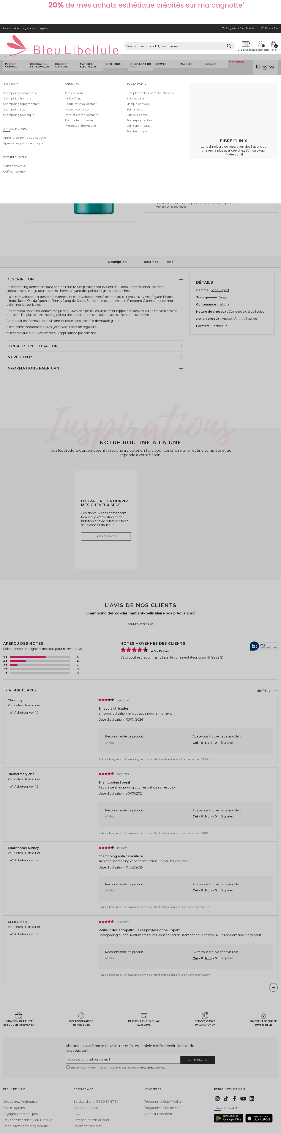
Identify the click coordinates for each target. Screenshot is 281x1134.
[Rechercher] (191, 28)
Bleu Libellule (26, 52)
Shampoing (95, 52)
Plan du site (155, 1113)
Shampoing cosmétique (117, 52)
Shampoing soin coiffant (71, 52)
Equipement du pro (139, 40)
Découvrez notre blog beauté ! (26, 1098)
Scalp (223, 272)
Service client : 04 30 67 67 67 (96, 1073)
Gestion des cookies (103, 1113)
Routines (151, 236)
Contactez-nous (86, 1079)
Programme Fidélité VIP (162, 1079)
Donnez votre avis (180, 67)
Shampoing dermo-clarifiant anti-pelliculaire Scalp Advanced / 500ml (167, 881)
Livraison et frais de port (91, 1092)
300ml (152, 107)
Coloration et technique (40, 40)
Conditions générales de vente (42, 1113)
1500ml (186, 107)
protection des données (151, 1042)
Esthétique (112, 38)
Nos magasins (14, 1079)
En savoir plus (249, 90)
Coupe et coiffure (60, 40)
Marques (185, 38)
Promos (210, 38)
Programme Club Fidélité (163, 1073)
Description (117, 236)
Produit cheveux (10, 40)
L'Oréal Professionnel (162, 62)
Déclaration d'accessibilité (130, 1113)
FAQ (77, 1086)
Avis (170, 236)
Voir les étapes (106, 510)
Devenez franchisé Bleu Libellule (27, 1092)
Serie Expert (220, 264)
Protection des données (75, 1113)
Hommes (160, 38)
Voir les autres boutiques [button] (171, 182)
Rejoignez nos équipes (20, 1086)
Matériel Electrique (87, 40)
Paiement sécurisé (88, 1098)
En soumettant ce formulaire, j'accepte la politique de (117, 1042)
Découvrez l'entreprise (20, 1073)
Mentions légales (12, 1113)
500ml (169, 107)
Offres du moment (158, 1086)
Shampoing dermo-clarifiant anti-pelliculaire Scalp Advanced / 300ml (167, 733)
